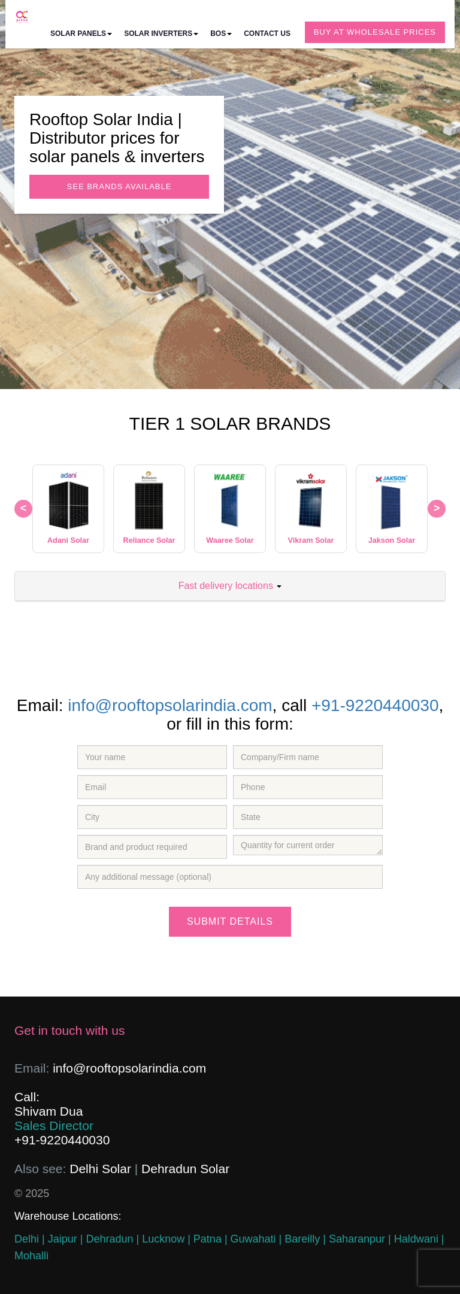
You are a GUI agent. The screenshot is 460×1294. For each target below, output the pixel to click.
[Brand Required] (152, 847)
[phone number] (308, 787)
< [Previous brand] (23, 508)
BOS (221, 33)
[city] (152, 817)
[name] (152, 757)
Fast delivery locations (230, 586)
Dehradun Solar (185, 1168)
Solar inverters (161, 33)
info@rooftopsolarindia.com (170, 705)
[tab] (230, 586)
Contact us (267, 33)
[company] (308, 757)
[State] (308, 817)
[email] (152, 787)
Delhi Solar (100, 1168)
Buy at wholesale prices (375, 32)
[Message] (230, 877)
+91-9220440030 (375, 705)
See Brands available (119, 186)
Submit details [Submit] (230, 921)
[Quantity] (308, 845)
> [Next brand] (437, 508)
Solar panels (81, 33)
